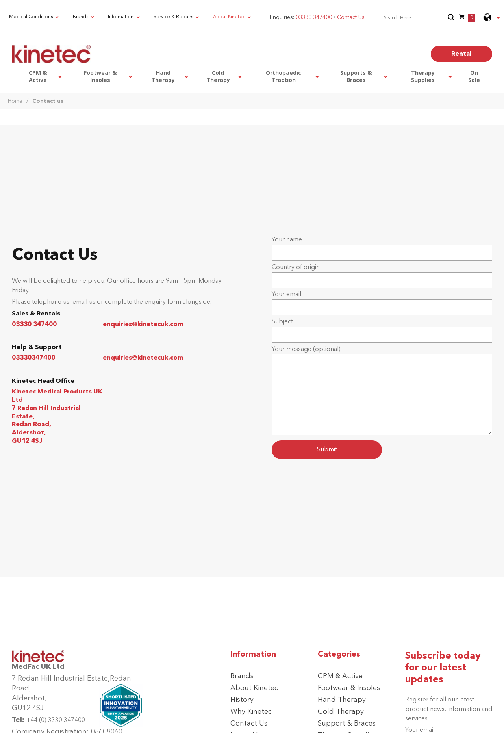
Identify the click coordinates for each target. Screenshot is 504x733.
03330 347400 (34, 324)
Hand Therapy (342, 699)
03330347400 (33, 358)
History (242, 699)
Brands (242, 676)
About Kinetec (254, 688)
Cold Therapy (341, 711)
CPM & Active (340, 676)
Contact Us (248, 723)
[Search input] (414, 17)
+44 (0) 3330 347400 (55, 720)
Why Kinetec (251, 711)
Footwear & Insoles (349, 688)
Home (15, 101)
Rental (461, 54)
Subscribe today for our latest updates (443, 668)
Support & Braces (347, 723)
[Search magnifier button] (451, 17)
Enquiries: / (317, 17)
